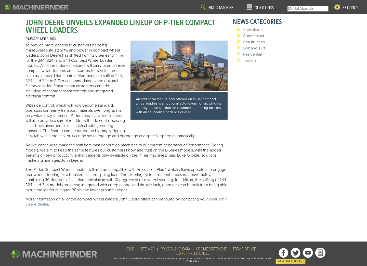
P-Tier (120, 55)
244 (118, 75)
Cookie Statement (211, 249)
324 (28, 80)
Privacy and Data (175, 249)
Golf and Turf (254, 48)
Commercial (253, 36)
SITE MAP (147, 249)
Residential (252, 54)
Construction (254, 42)
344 (45, 80)
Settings (350, 8)
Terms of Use (244, 249)
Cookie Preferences (193, 253)
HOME (129, 249)
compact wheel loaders (102, 115)
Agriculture (252, 29)
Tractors (250, 60)
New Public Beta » (290, 261)
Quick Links (264, 8)
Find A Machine (220, 8)
